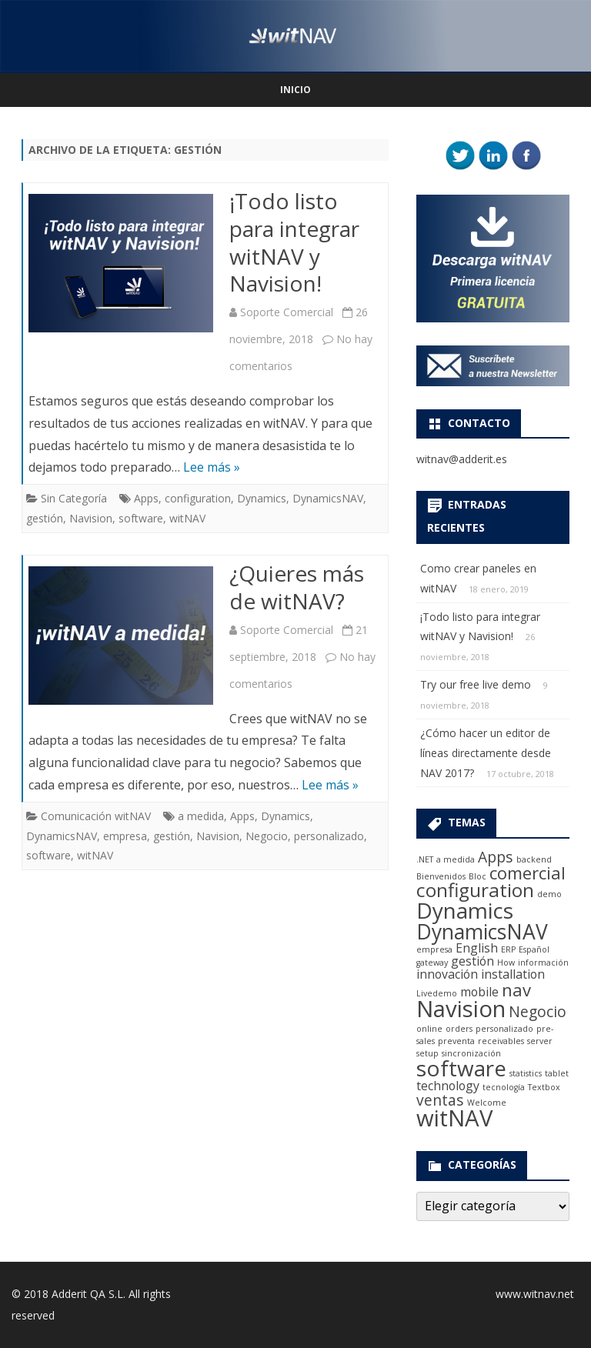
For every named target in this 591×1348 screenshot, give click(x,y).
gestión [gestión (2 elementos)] (472, 961)
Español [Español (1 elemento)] (534, 949)
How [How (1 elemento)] (506, 962)
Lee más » (211, 467)
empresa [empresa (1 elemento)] (434, 949)
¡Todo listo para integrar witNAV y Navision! (294, 242)
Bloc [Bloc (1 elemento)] (477, 876)
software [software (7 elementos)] (461, 1068)
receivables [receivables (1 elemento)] (501, 1041)
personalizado (329, 836)
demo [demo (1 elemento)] (549, 894)
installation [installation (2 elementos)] (513, 974)
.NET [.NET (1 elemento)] (424, 859)
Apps (146, 498)
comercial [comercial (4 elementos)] (527, 872)
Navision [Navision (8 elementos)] (461, 1008)
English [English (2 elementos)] (477, 947)
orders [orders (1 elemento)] (459, 1028)
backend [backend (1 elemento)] (534, 859)
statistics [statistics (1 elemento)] (525, 1073)
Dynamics (261, 498)
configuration (198, 498)
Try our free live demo (475, 684)
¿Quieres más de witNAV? (296, 587)
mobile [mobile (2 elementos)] (479, 991)
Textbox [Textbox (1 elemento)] (544, 1087)
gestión (44, 518)
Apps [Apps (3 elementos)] (495, 856)
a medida (201, 816)
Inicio (295, 89)
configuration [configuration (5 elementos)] (475, 890)
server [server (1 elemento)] (540, 1041)
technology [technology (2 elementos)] (447, 1085)
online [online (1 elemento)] (429, 1028)
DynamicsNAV (327, 498)
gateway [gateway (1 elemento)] (432, 962)
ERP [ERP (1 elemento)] (508, 949)
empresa (125, 836)
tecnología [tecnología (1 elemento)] (503, 1087)
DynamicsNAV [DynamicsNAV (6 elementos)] (482, 932)
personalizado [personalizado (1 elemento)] (504, 1028)
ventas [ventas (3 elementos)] (440, 1099)
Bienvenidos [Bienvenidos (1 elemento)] (441, 876)
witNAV (187, 518)
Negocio (266, 836)
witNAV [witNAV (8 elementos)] (454, 1118)
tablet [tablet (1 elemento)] (557, 1073)
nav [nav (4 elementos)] (516, 989)
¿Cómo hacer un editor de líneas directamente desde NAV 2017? (485, 753)
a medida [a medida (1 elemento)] (455, 859)
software (141, 518)
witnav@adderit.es (461, 459)
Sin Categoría (74, 498)
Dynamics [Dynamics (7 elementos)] (464, 910)
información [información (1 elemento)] (543, 962)
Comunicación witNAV (96, 816)
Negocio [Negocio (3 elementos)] (537, 1011)
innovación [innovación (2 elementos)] (447, 974)
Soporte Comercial (286, 312)
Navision (90, 518)
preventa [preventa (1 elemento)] (456, 1041)
